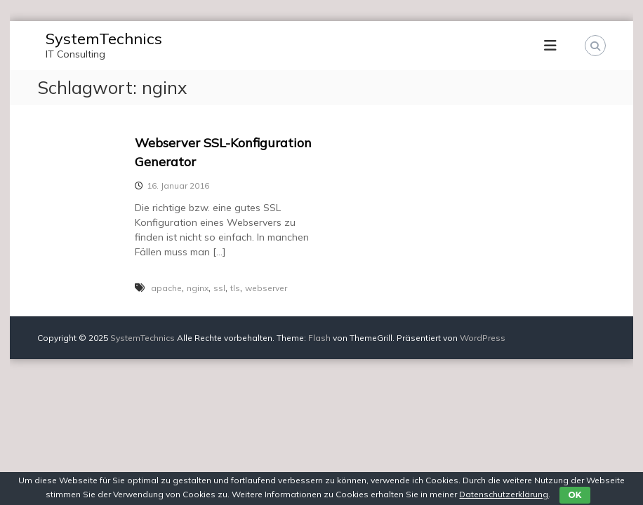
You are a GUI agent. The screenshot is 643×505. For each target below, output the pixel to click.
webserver (266, 288)
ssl (219, 288)
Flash (319, 337)
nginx (197, 288)
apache (166, 288)
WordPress (482, 337)
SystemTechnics (104, 38)
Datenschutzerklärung (503, 494)
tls (235, 288)
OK (574, 495)
